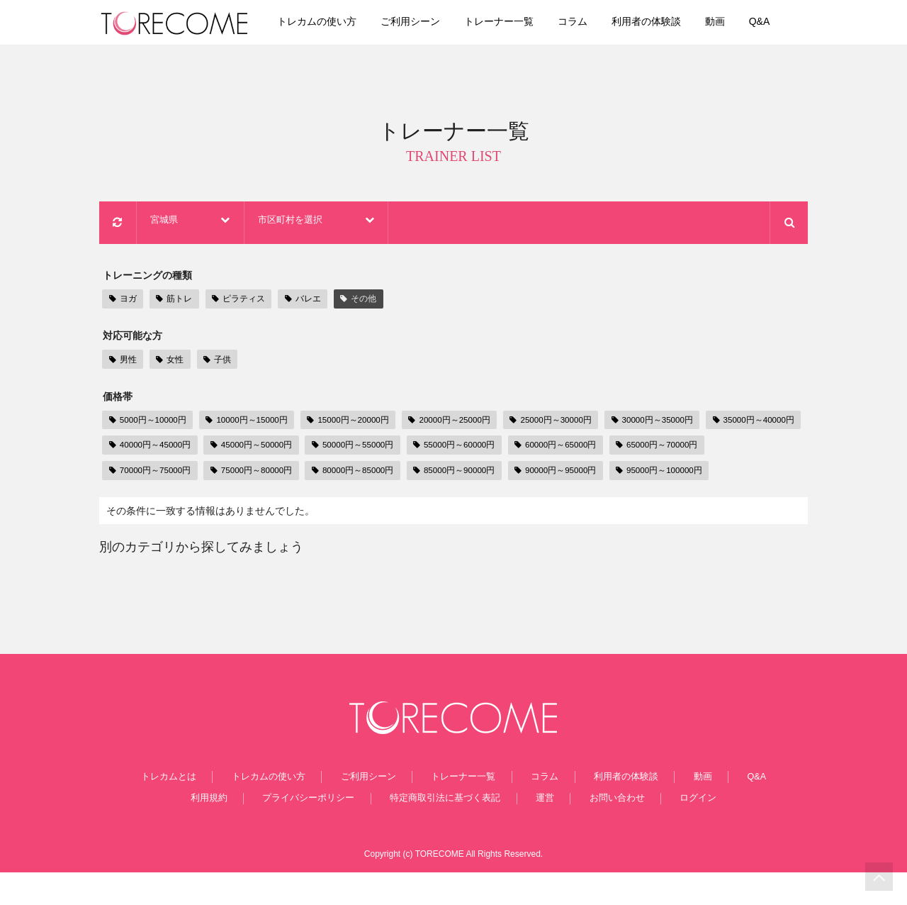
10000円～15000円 (253, 422)
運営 (544, 829)
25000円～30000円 (570, 422)
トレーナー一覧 (519, 22)
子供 (212, 361)
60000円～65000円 (681, 448)
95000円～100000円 (155, 499)
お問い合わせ (607, 829)
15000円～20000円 (358, 422)
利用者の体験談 (667, 22)
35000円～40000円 (152, 448)
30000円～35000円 (676, 422)
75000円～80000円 (364, 474)
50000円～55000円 (469, 448)
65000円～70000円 (152, 474)
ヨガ (122, 301)
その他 (353, 301)
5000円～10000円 (149, 422)
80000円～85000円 (469, 474)
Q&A (780, 22)
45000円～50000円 (364, 448)
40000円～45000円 (258, 448)
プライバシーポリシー (319, 829)
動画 (735, 22)
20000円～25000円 (464, 422)
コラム (593, 22)
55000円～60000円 (575, 448)
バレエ (299, 301)
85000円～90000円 (575, 474)
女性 (167, 361)
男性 (122, 361)
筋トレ (171, 301)
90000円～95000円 (681, 474)
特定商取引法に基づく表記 (452, 829)
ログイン (680, 829)
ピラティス (235, 301)
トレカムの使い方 (338, 22)
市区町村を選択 (376, 224)
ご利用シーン (431, 22)
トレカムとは (197, 807)
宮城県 (222, 224)
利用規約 (227, 829)
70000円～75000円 (258, 474)
